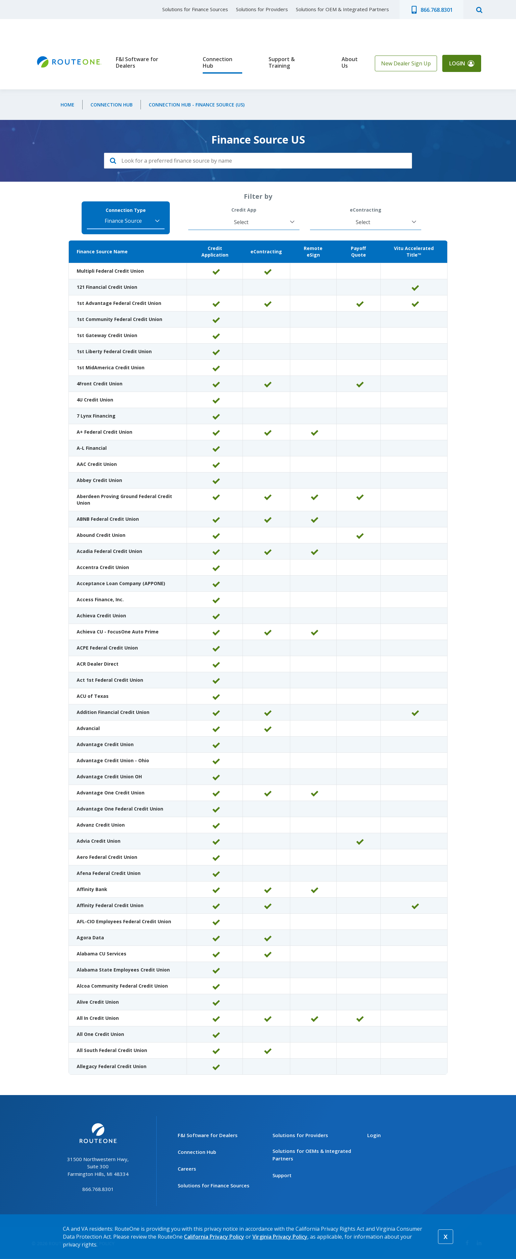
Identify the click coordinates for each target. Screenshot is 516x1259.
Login (457, 63)
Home (67, 105)
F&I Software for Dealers (137, 62)
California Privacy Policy (214, 1236)
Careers (187, 1168)
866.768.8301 (437, 9)
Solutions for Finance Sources (195, 9)
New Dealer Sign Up (405, 63)
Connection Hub (217, 62)
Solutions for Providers (262, 9)
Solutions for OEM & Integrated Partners (342, 9)
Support (282, 1175)
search (479, 9)
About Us (349, 62)
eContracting (365, 210)
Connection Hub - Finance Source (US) (197, 105)
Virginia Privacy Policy (279, 1236)
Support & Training (281, 62)
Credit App (243, 210)
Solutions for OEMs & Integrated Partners (311, 1155)
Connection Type (126, 210)
